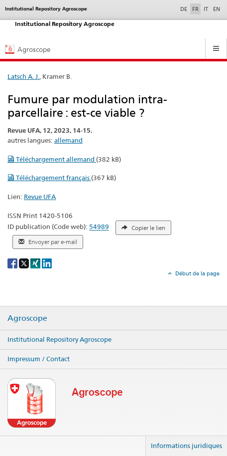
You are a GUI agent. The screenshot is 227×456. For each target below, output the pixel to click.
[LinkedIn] (47, 262)
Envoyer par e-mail (47, 241)
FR (195, 8)
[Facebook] (13, 262)
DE (184, 8)
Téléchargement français (49, 178)
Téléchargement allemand (51, 159)
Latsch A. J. (23, 76)
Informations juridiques (186, 446)
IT (206, 8)
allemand (68, 140)
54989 (99, 227)
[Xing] (36, 262)
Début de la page (197, 273)
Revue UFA (40, 197)
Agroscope (27, 318)
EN (216, 8)
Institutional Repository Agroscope (59, 339)
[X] (24, 262)
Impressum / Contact (38, 359)
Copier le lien (143, 228)
